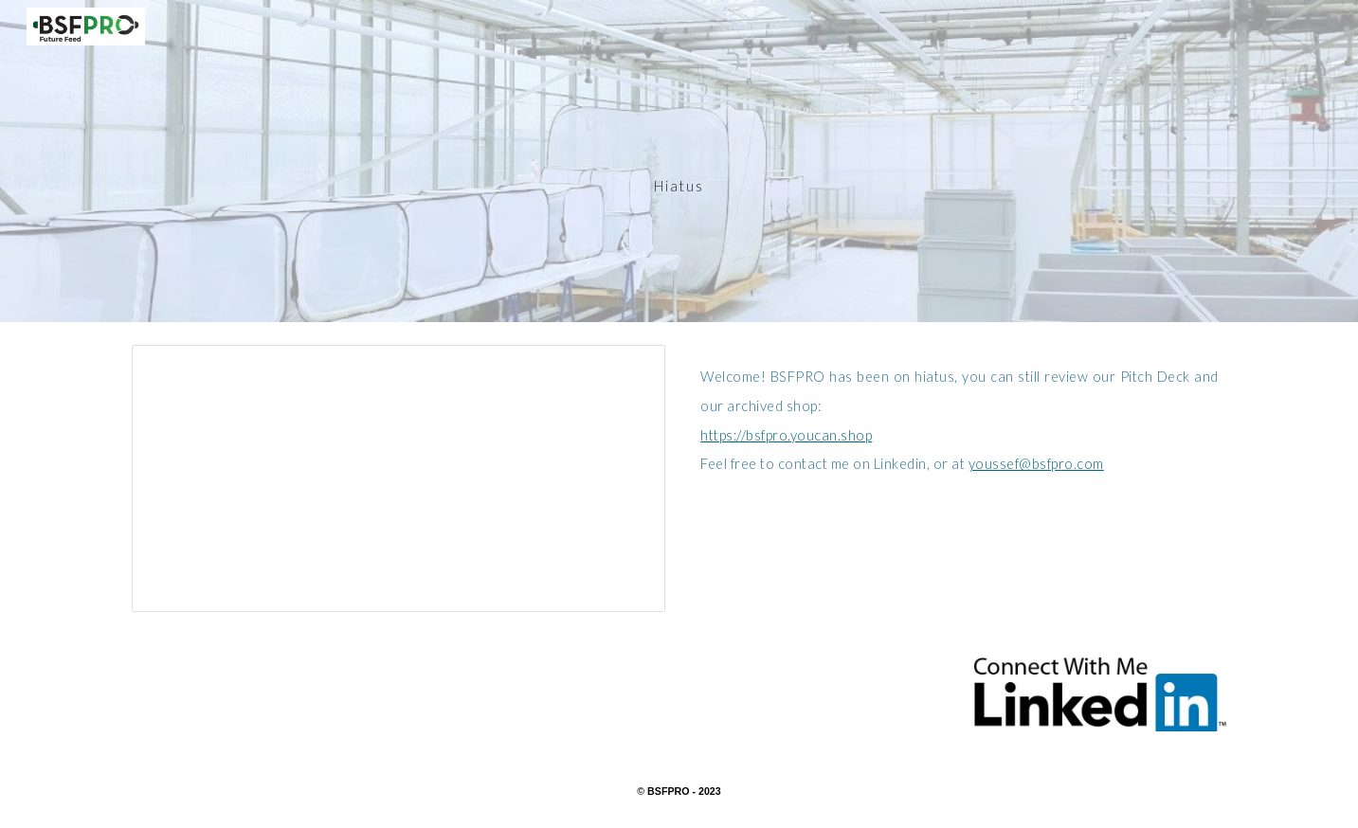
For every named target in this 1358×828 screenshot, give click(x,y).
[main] (679, 160)
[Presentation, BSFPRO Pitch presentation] (398, 478)
